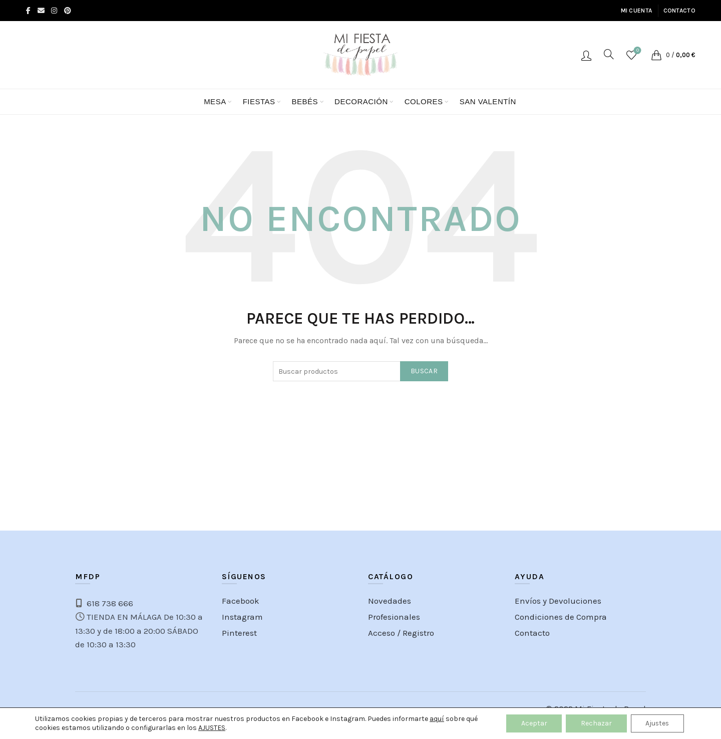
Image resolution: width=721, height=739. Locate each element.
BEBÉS (305, 101)
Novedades (389, 601)
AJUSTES (211, 727)
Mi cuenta (636, 10)
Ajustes (656, 723)
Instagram (242, 617)
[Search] (609, 54)
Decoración (361, 101)
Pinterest (239, 633)
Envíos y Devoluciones (558, 601)
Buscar (424, 371)
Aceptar (532, 723)
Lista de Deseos (636, 51)
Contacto (679, 10)
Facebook (240, 601)
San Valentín (488, 101)
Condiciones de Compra (561, 617)
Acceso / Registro (586, 55)
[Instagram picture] (59, 471)
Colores (424, 101)
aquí (437, 718)
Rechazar (594, 723)
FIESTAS (259, 101)
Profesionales (394, 617)
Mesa (215, 101)
